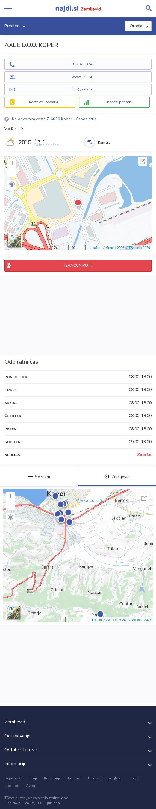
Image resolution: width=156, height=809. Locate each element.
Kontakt (74, 778)
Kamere (104, 142)
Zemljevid (117, 477)
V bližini (11, 128)
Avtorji (31, 785)
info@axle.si (82, 89)
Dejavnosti (13, 778)
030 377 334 (82, 64)
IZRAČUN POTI (78, 265)
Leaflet (95, 247)
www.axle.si (82, 76)
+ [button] (12, 163)
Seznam (39, 477)
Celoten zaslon (142, 161)
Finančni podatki (118, 102)
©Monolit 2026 (113, 247)
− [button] (12, 172)
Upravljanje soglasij (105, 778)
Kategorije (52, 778)
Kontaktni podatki (43, 102)
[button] (11, 184)
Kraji (33, 778)
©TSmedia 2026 (138, 247)
